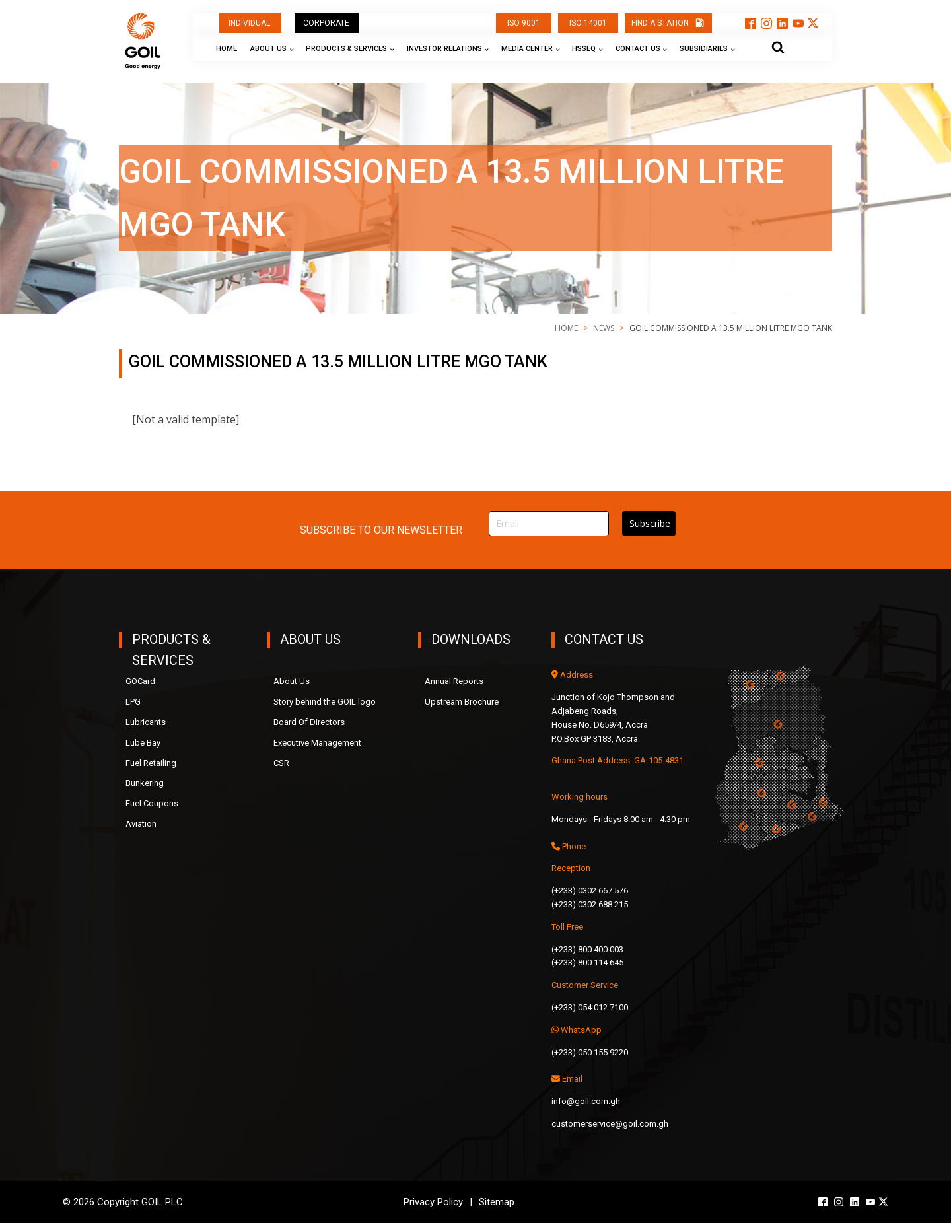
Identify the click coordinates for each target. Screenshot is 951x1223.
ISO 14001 (588, 23)
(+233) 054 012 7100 (589, 1007)
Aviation (141, 824)
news (603, 327)
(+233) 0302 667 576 (589, 890)
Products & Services (346, 48)
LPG (133, 702)
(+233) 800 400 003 (587, 949)
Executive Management (317, 743)
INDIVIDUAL (250, 23)
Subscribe (649, 523)
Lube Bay (142, 743)
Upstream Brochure (462, 702)
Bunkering (144, 783)
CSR (281, 763)
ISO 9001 (523, 23)
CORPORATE (326, 23)
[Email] (549, 524)
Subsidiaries (704, 48)
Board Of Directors (309, 722)
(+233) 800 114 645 (587, 962)
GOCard (140, 681)
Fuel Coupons (151, 803)
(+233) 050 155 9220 (589, 1052)
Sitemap (496, 1202)
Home (226, 48)
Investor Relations (444, 48)
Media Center (527, 48)
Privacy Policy (433, 1202)
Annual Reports (454, 681)
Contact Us (638, 48)
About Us (268, 48)
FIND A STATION (660, 23)
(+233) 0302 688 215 (589, 904)
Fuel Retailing (150, 763)
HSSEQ (584, 48)
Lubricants (145, 722)
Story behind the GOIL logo (324, 702)
